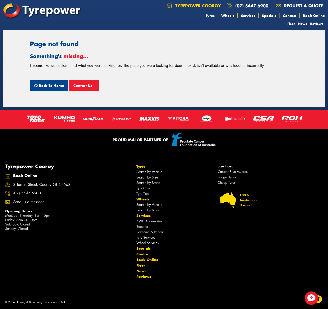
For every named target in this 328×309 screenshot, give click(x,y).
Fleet (291, 24)
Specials (269, 15)
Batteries (142, 226)
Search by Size (147, 177)
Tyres (210, 15)
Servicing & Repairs (150, 232)
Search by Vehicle (149, 172)
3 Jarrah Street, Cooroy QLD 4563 (41, 184)
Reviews (316, 24)
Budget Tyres (227, 177)
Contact (289, 15)
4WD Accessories (149, 221)
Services (248, 15)
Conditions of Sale (55, 302)
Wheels (227, 15)
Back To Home (49, 85)
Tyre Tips (142, 193)
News (302, 24)
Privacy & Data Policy (29, 302)
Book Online (314, 15)
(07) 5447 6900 (251, 5)
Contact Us (84, 85)
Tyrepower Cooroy (194, 5)
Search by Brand (148, 183)
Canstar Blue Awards (232, 172)
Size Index (225, 166)
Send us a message (28, 202)
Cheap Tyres (226, 182)
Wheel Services (147, 243)
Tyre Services (145, 237)
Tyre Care (143, 188)
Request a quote (299, 5)
